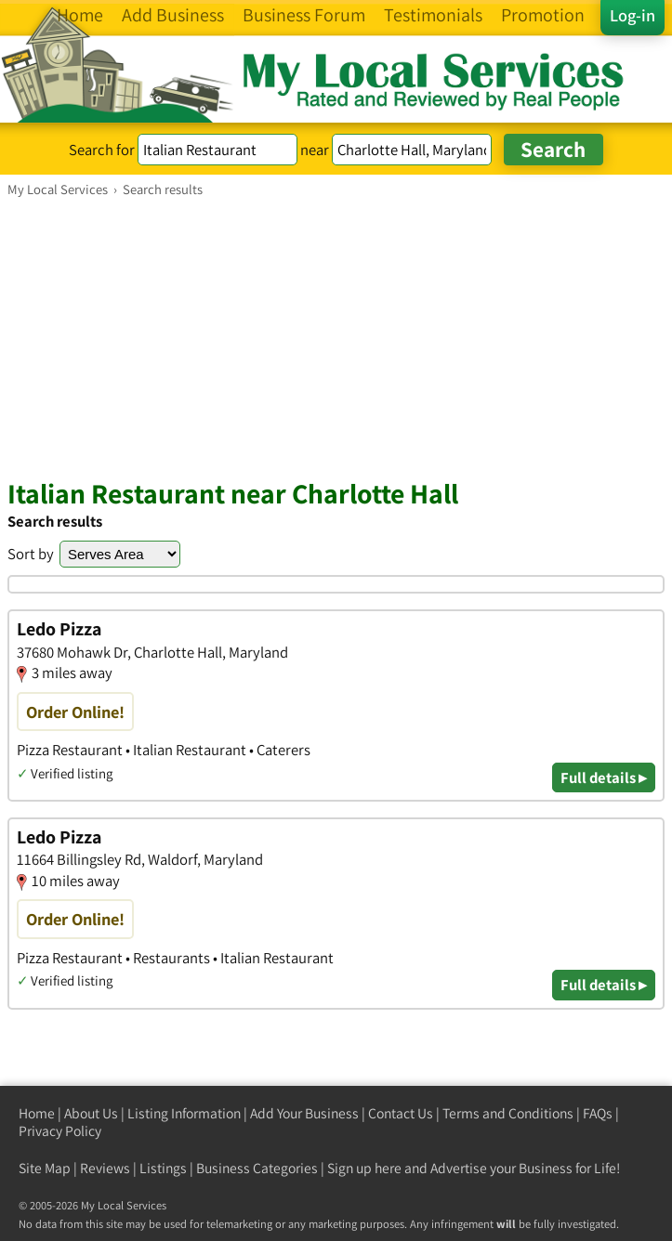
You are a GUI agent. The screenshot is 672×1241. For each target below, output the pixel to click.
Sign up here (364, 1168)
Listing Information (184, 1113)
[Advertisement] (336, 337)
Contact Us (400, 1113)
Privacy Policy (60, 1131)
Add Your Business (304, 1113)
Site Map (45, 1168)
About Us (91, 1113)
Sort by (30, 553)
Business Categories (257, 1168)
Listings (163, 1168)
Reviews (105, 1168)
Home (37, 1113)
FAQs (598, 1113)
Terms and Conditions (507, 1113)
